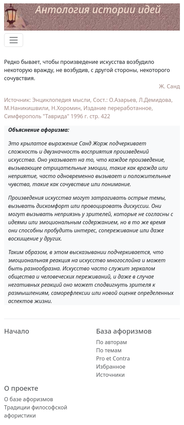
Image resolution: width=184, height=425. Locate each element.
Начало (16, 331)
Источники (110, 374)
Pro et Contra (113, 358)
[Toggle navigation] (13, 40)
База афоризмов (124, 331)
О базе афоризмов (28, 399)
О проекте (21, 388)
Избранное (111, 366)
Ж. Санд (169, 86)
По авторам (111, 342)
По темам (109, 350)
